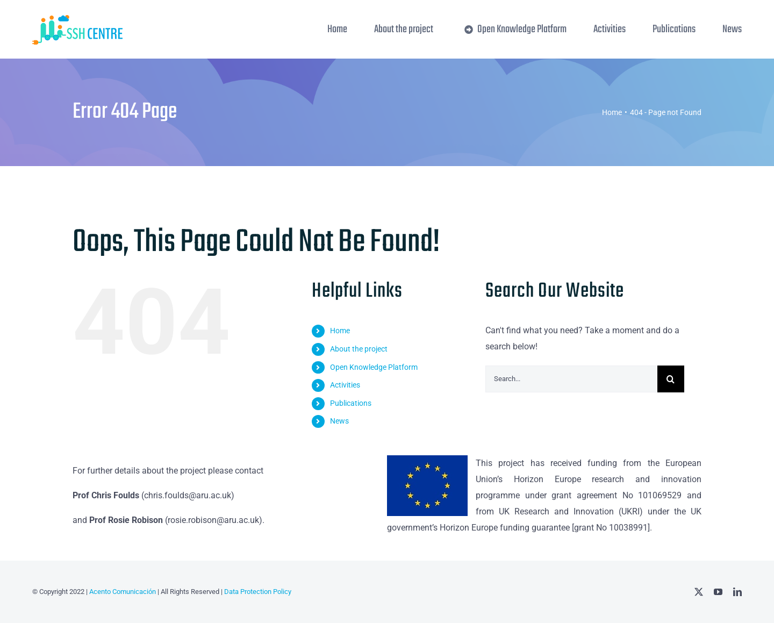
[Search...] (571, 379)
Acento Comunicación (122, 592)
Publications (350, 403)
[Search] (670, 379)
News (339, 421)
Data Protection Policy (257, 592)
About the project (359, 349)
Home (340, 330)
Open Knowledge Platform (374, 367)
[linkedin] (737, 592)
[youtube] (718, 592)
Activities (345, 385)
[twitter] (698, 592)
